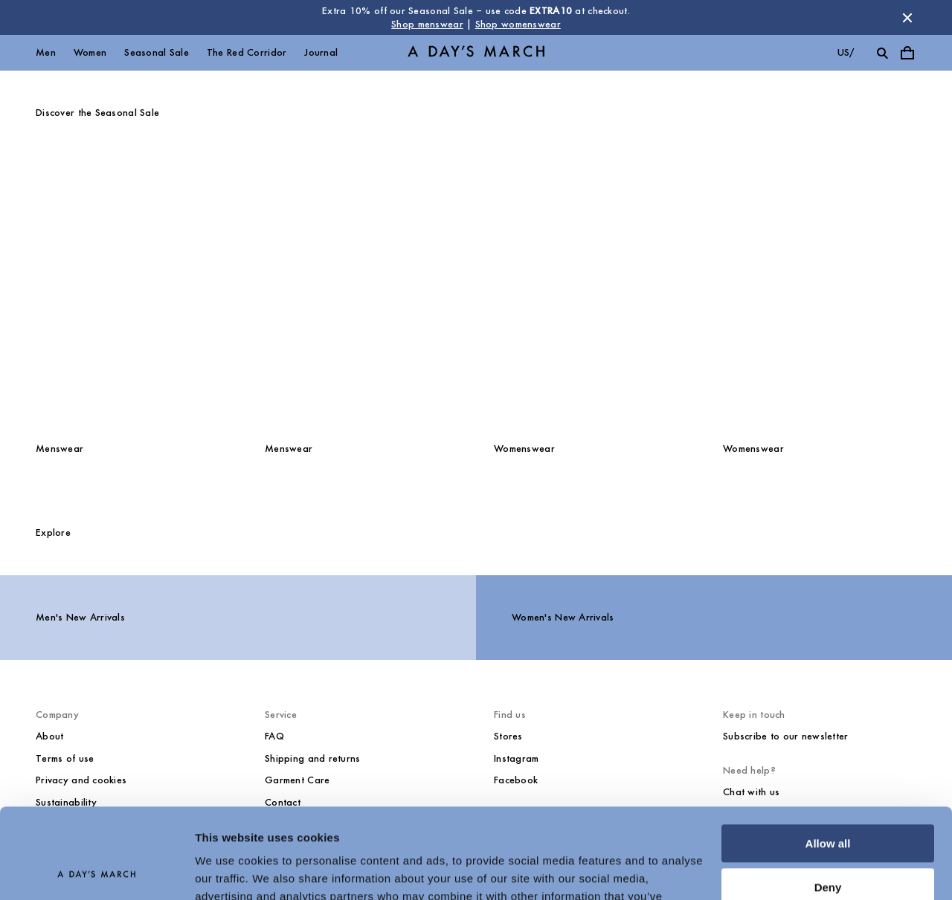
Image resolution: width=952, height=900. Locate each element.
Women (90, 52)
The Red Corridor (246, 52)
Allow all (828, 759)
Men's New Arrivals (80, 617)
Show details (229, 870)
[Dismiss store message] (907, 17)
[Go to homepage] (476, 53)
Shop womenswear (518, 24)
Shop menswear (427, 24)
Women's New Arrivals (563, 617)
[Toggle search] (882, 52)
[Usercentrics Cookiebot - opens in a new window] (96, 871)
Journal (321, 52)
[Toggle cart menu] (907, 52)
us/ (846, 52)
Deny (828, 802)
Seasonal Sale (156, 52)
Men (46, 52)
